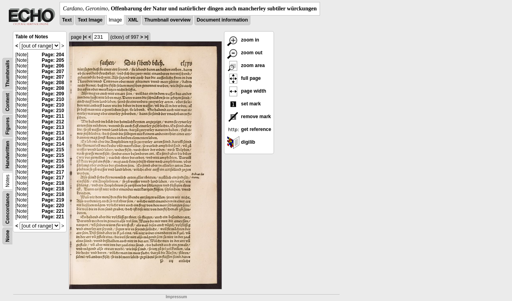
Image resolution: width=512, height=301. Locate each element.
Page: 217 (53, 172)
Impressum (176, 297)
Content (7, 102)
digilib (241, 142)
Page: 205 (53, 60)
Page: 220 (53, 205)
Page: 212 (53, 122)
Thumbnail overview (167, 20)
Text (67, 20)
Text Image (90, 20)
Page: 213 (53, 127)
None (7, 236)
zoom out (244, 52)
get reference (249, 129)
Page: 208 (53, 82)
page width (246, 91)
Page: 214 (53, 138)
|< (85, 37)
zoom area (246, 65)
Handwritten (7, 154)
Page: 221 (53, 211)
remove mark (249, 116)
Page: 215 (53, 149)
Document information (222, 20)
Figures (7, 126)
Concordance (7, 208)
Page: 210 (53, 99)
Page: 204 (53, 54)
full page (244, 78)
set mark (244, 104)
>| (146, 37)
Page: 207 (53, 71)
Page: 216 (53, 166)
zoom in (243, 40)
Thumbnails (7, 73)
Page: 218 (53, 183)
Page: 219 (53, 200)
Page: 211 (53, 116)
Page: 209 (53, 94)
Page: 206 (53, 66)
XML (133, 20)
